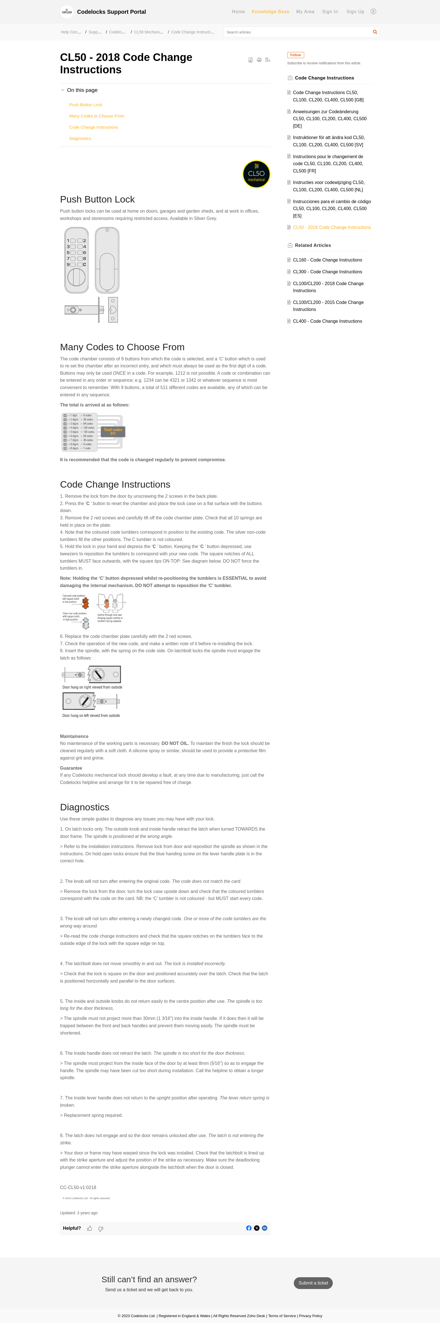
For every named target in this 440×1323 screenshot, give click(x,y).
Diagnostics (80, 138)
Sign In (330, 11)
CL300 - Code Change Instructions (328, 279)
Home (238, 11)
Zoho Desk (256, 1316)
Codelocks (118, 32)
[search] (302, 32)
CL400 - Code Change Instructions (328, 328)
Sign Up (356, 11)
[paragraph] (165, 680)
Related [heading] (314, 252)
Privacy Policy (310, 1316)
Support (95, 32)
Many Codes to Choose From (96, 115)
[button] (373, 11)
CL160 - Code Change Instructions (328, 267)
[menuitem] (238, 11)
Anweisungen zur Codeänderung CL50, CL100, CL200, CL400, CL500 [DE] (331, 118)
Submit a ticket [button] (313, 1283)
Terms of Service (282, 1316)
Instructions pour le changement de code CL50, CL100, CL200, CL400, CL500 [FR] (329, 163)
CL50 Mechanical (149, 32)
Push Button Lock (85, 104)
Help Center (71, 32)
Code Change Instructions (194, 32)
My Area (305, 11)
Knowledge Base (270, 11)
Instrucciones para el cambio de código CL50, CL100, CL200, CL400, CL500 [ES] (331, 208)
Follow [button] (297, 55)
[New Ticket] (313, 1283)
